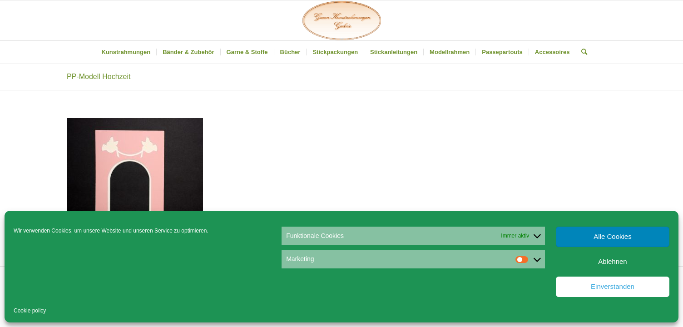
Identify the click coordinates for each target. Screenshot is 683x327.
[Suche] (581, 52)
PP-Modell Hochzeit (99, 76)
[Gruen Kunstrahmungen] (341, 20)
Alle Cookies (612, 236)
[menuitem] (126, 52)
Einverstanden (612, 286)
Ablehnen (612, 261)
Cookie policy (30, 310)
